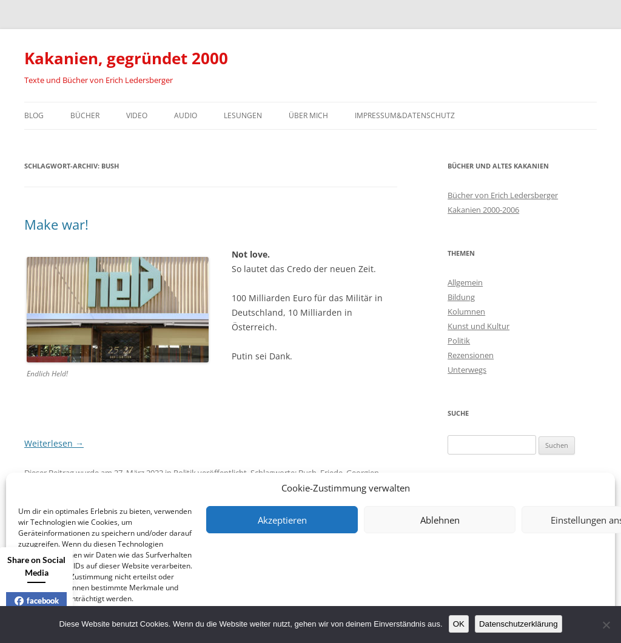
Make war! (56, 224)
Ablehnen (440, 520)
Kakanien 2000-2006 (483, 209)
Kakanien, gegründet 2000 (126, 58)
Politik (459, 340)
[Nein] (606, 625)
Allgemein (465, 282)
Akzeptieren (282, 520)
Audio (185, 115)
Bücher (84, 115)
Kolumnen (466, 311)
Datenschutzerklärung (518, 623)
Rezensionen (471, 355)
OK (459, 623)
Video (136, 115)
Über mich (308, 115)
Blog (34, 115)
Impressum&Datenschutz (405, 115)
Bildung (461, 297)
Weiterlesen (54, 443)
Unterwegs (467, 369)
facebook (37, 600)
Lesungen (243, 115)
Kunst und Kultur (478, 326)
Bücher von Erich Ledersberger (503, 195)
